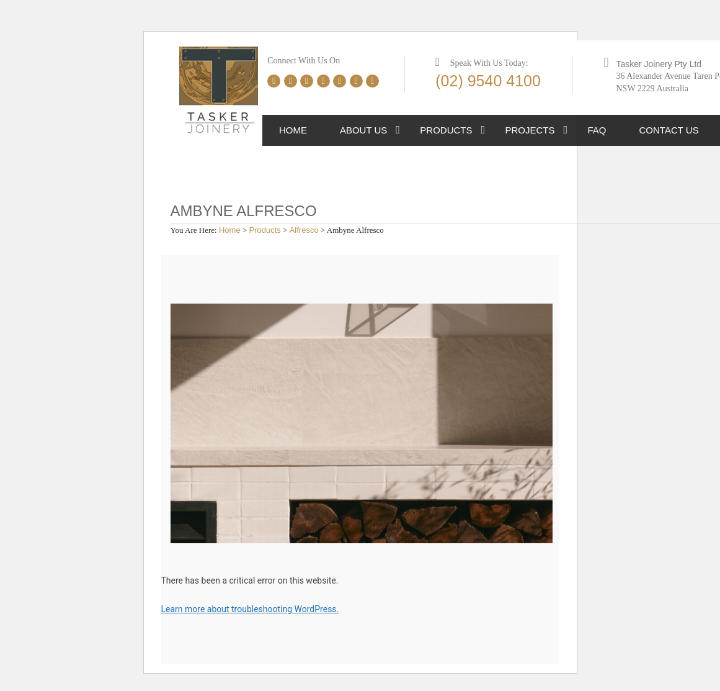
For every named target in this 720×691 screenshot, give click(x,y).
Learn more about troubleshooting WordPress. (250, 609)
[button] (398, 130)
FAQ (597, 130)
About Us (363, 130)
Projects (530, 130)
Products (446, 130)
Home (293, 130)
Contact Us (669, 130)
